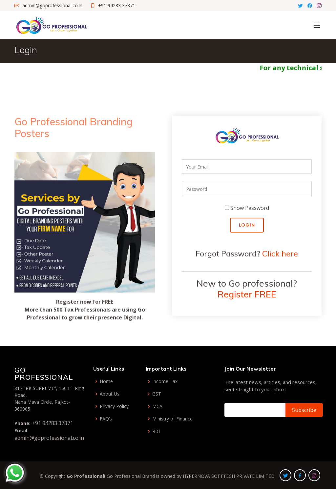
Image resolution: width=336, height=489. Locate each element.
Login (247, 228)
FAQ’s (106, 419)
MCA (157, 406)
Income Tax (165, 381)
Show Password (249, 211)
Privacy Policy (114, 406)
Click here (280, 257)
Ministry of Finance (172, 419)
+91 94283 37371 (52, 423)
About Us (109, 394)
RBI (156, 431)
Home (106, 381)
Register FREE (247, 297)
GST (156, 394)
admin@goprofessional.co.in (49, 437)
